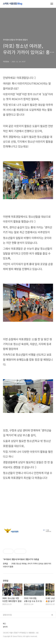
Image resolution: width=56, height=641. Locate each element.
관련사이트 (7, 614)
